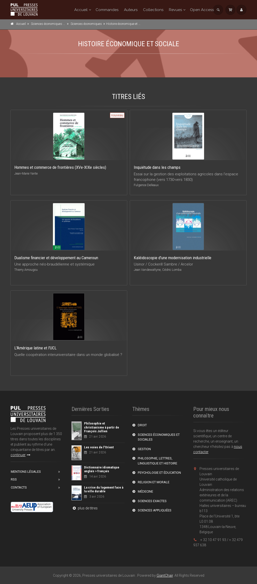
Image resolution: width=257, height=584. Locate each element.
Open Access (202, 10)
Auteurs (131, 10)
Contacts (19, 487)
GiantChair (165, 575)
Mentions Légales (26, 471)
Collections (153, 10)
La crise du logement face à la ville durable (103, 489)
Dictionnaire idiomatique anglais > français (101, 469)
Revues (175, 10)
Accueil (81, 10)
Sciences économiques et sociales (54, 24)
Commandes (107, 10)
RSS (14, 479)
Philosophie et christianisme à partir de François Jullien (101, 427)
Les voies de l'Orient (99, 447)
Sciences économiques (86, 24)
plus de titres (85, 508)
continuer (20, 455)
